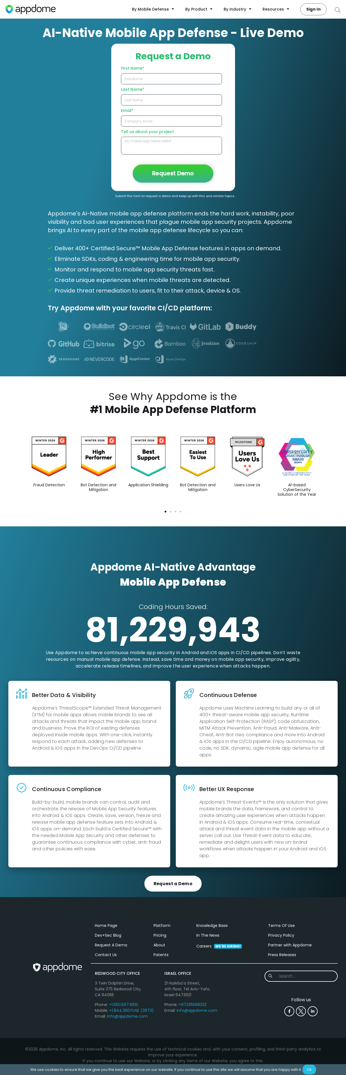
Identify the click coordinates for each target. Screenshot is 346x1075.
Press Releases (282, 957)
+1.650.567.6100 (123, 1007)
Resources (276, 9)
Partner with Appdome (290, 948)
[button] (165, 511)
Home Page (106, 928)
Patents (161, 957)
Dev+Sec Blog (108, 938)
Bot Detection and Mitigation (98, 487)
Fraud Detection (49, 485)
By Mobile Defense (153, 9)
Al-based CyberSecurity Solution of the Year (297, 489)
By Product (198, 9)
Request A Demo (111, 948)
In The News (207, 938)
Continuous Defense (228, 695)
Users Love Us (247, 485)
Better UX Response (226, 789)
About (159, 948)
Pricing (160, 938)
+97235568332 (193, 1007)
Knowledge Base (212, 928)
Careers (219, 949)
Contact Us (106, 957)
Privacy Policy (281, 938)
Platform (162, 928)
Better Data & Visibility (64, 695)
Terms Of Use (281, 928)
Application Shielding (148, 485)
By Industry (237, 9)
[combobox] (301, 979)
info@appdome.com (127, 1019)
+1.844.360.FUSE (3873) (131, 1013)
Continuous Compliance (66, 789)
